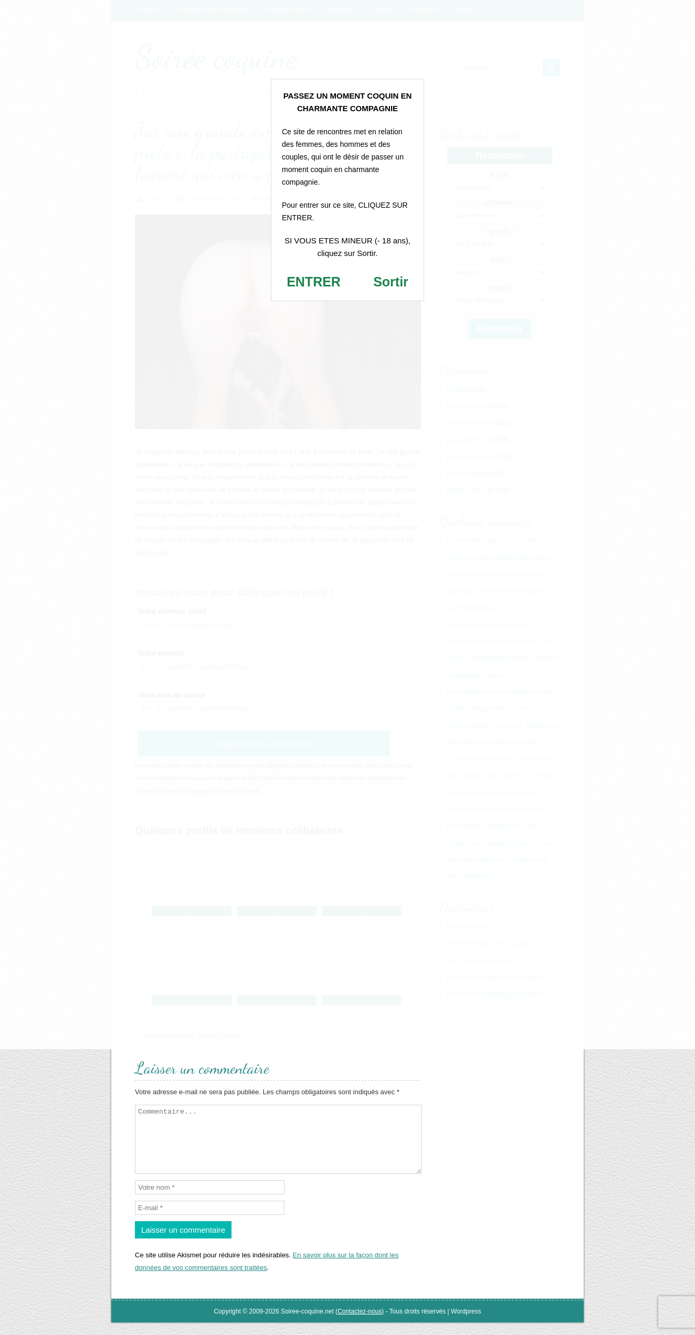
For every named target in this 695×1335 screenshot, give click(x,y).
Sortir (390, 281)
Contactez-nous (360, 1324)
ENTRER (314, 281)
